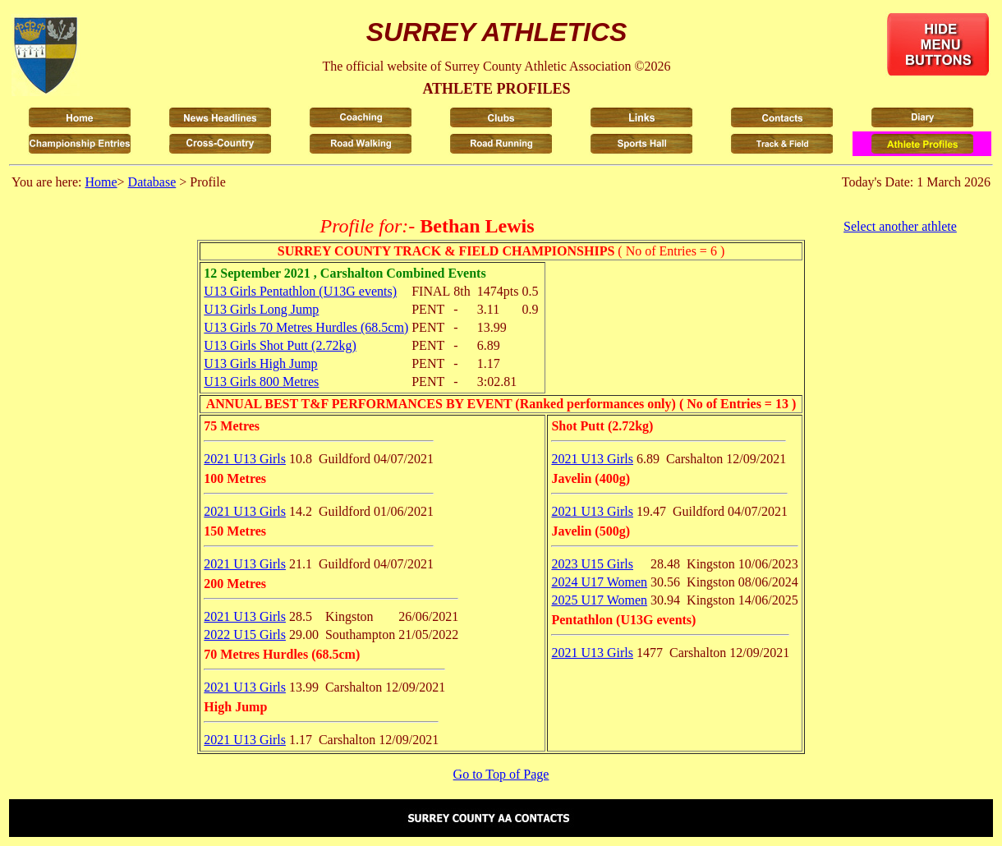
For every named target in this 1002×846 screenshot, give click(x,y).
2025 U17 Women (599, 600)
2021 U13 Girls (245, 459)
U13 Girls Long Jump (261, 309)
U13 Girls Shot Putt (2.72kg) (280, 345)
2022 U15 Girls (245, 634)
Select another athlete (900, 226)
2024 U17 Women (599, 582)
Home (101, 182)
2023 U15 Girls (592, 564)
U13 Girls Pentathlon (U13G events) (300, 291)
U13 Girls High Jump (260, 363)
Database (152, 182)
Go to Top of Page (501, 774)
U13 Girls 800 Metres (261, 382)
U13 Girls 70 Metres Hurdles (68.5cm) (306, 327)
